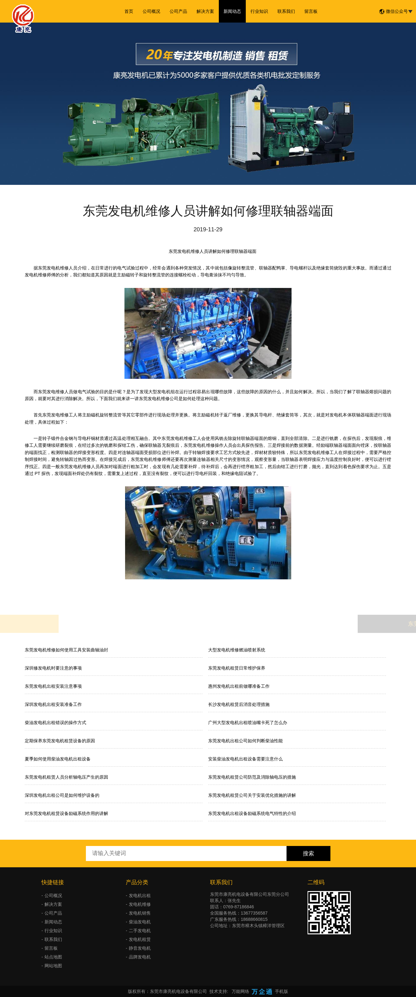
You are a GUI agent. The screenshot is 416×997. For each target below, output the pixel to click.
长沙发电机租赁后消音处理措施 (239, 704)
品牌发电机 (140, 956)
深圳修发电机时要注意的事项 (53, 668)
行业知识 (259, 11)
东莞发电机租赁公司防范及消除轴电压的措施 (252, 777)
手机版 (281, 991)
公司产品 (178, 11)
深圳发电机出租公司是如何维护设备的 (62, 795)
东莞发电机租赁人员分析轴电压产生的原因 (66, 777)
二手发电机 (140, 930)
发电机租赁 (140, 939)
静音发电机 (140, 948)
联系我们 (286, 11)
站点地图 (53, 956)
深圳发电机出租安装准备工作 (53, 704)
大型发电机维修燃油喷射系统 (236, 649)
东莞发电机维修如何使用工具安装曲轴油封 (66, 649)
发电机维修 (140, 904)
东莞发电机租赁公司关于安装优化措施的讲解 (252, 795)
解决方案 (205, 11)
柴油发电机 (140, 921)
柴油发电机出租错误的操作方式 (55, 722)
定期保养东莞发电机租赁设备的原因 (60, 740)
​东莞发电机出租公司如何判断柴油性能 (245, 740)
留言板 (311, 11)
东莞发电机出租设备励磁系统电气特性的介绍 (252, 813)
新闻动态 (232, 11)
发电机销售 (140, 913)
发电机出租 (140, 895)
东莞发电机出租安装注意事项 (53, 686)
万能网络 (240, 991)
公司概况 (151, 11)
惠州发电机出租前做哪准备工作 (239, 686)
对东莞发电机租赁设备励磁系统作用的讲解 (66, 813)
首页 (128, 11)
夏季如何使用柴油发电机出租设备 (58, 758)
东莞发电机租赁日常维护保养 (236, 668)
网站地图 (53, 965)
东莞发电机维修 (53, 267)
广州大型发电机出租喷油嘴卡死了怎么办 (247, 722)
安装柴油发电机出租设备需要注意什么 (245, 758)
